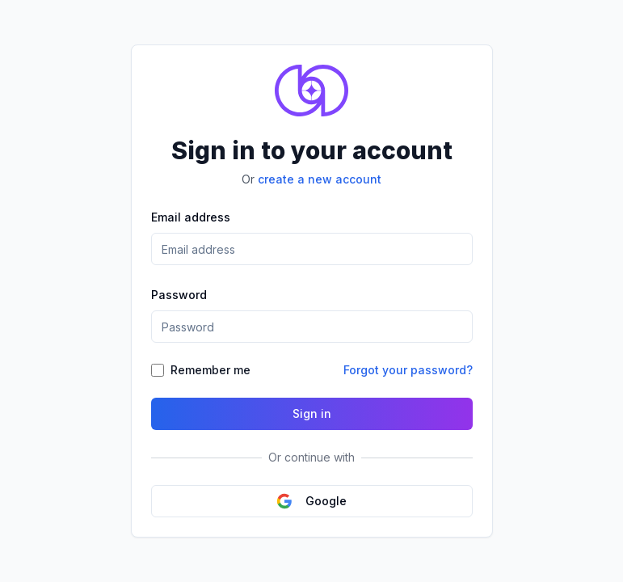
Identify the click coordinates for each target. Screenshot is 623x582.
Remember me (210, 370)
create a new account (319, 179)
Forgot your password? (408, 370)
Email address (190, 217)
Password (179, 295)
